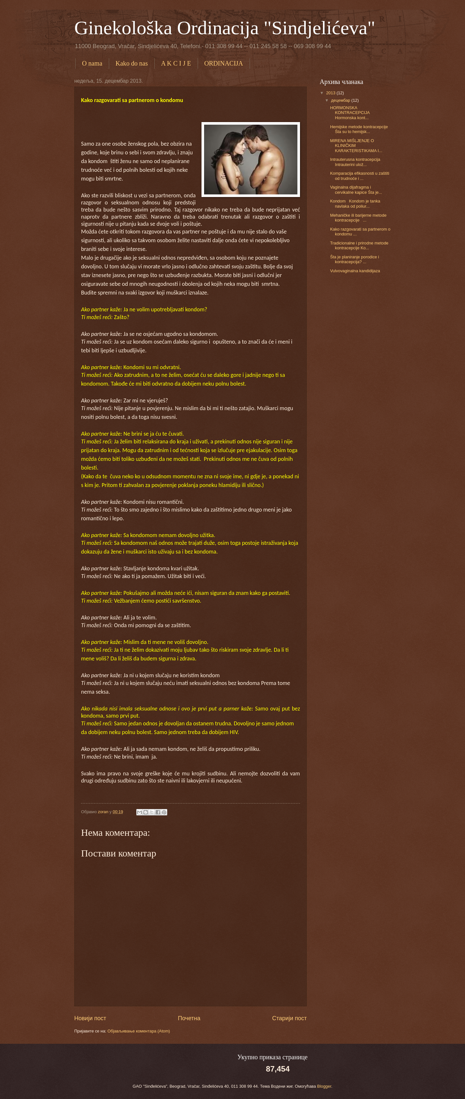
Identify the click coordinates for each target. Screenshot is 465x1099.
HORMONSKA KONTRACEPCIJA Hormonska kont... (351, 112)
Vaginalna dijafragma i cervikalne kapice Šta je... (356, 189)
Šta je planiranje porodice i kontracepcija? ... (354, 259)
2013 (331, 92)
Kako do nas (132, 63)
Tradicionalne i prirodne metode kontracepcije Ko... (359, 245)
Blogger (324, 1086)
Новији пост (90, 1018)
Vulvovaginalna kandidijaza (355, 270)
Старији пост (289, 1018)
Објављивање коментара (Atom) (139, 1031)
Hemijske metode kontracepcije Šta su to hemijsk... (359, 129)
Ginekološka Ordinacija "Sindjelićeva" (224, 27)
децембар (341, 100)
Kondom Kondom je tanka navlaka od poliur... (355, 203)
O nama (92, 63)
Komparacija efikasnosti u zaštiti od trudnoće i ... (359, 176)
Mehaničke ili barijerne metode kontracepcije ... (358, 218)
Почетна (189, 1018)
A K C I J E (176, 63)
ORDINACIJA (223, 63)
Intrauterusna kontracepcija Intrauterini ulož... (355, 162)
